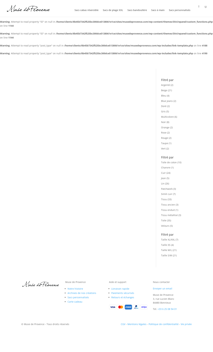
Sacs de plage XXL (113, 10)
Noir (163, 122)
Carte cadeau (75, 301)
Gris (163, 111)
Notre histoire (75, 288)
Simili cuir (166, 194)
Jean (163, 178)
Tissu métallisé (169, 215)
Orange (165, 127)
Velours (165, 225)
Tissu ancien (168, 204)
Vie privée (186, 324)
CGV (123, 324)
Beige (164, 90)
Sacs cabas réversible (87, 10)
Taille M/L (166, 250)
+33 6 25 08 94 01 (167, 309)
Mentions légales (136, 324)
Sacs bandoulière (137, 10)
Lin (162, 183)
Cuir (163, 172)
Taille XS (165, 244)
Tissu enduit (168, 210)
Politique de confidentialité (164, 324)
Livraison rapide (120, 288)
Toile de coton (169, 162)
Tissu (164, 199)
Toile (163, 220)
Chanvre (165, 167)
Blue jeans (167, 101)
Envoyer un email (162, 288)
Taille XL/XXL (168, 239)
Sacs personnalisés (179, 10)
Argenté (165, 85)
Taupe (164, 143)
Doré (163, 106)
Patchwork (167, 188)
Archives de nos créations (82, 293)
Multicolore (167, 116)
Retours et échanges (122, 297)
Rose (163, 132)
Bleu (163, 95)
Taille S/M (166, 255)
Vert (163, 148)
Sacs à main (158, 10)
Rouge (164, 137)
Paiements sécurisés (122, 293)
